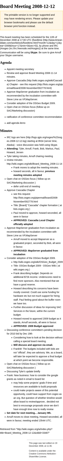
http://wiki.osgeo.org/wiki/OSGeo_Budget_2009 (38, 262)
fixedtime (37, 40)
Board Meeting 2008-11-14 (43, 73)
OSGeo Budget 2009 (44, 103)
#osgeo (5, 48)
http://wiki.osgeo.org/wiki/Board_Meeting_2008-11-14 (34, 163)
